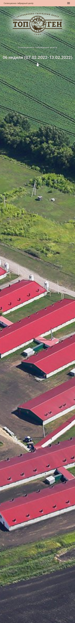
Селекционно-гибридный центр (18, 3)
